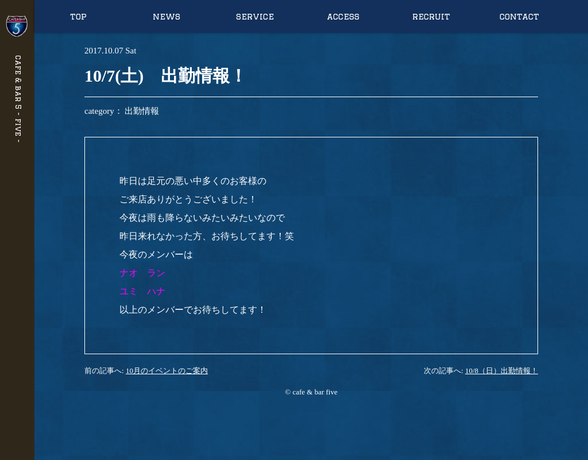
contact (519, 16)
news (166, 16)
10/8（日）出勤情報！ (501, 370)
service (255, 16)
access (343, 16)
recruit (431, 16)
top (78, 16)
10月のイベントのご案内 (167, 370)
